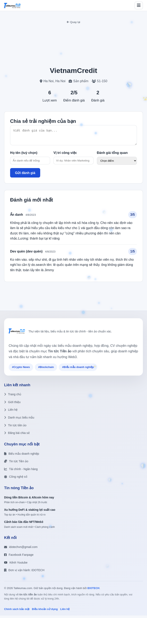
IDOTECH (93, 590)
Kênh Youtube (15, 565)
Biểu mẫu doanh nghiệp (21, 456)
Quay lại (73, 22)
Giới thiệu (12, 404)
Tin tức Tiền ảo (16, 463)
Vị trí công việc (65, 155)
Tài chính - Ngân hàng (21, 471)
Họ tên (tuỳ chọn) (23, 155)
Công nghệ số (15, 479)
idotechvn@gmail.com (21, 549)
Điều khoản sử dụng (45, 611)
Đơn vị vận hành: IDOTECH (24, 572)
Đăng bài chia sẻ (17, 435)
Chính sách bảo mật (16, 611)
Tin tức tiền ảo (15, 427)
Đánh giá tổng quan (112, 155)
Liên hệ (11, 412)
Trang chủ (12, 396)
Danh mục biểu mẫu (19, 420)
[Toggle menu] (139, 5)
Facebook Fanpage (19, 557)
